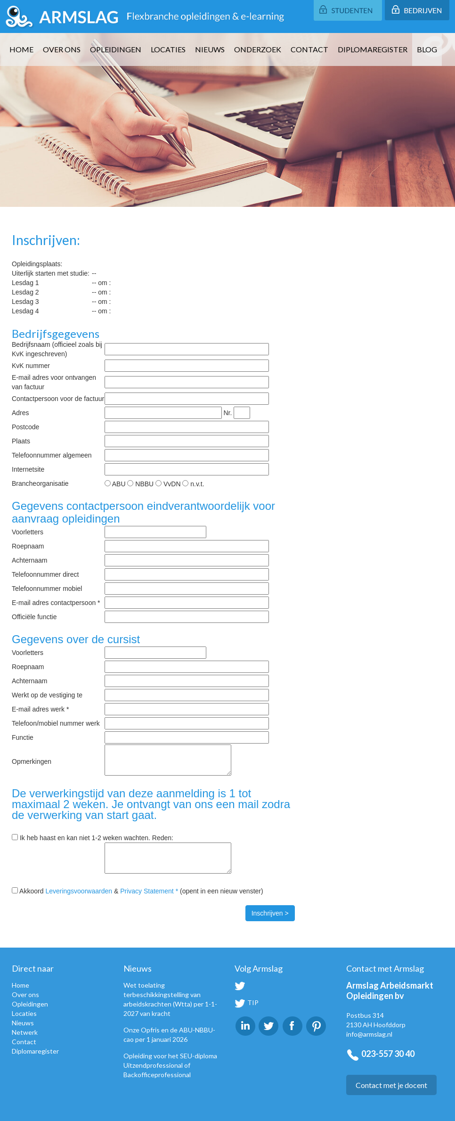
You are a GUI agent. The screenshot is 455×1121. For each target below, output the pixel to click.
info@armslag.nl (369, 1034)
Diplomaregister (372, 49)
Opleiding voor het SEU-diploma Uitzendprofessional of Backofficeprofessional (170, 1065)
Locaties (168, 49)
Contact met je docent (391, 1084)
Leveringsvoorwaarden (78, 891)
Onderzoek (257, 49)
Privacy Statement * (149, 891)
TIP (247, 1002)
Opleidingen (115, 49)
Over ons (62, 49)
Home (21, 49)
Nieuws (210, 49)
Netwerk (25, 1032)
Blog (427, 49)
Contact (309, 49)
